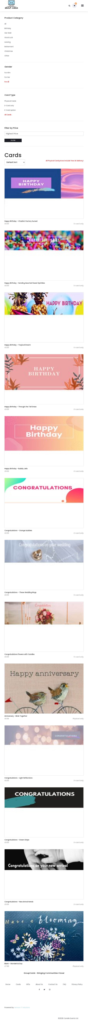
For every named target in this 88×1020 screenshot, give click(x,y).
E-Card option (10, 110)
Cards (18, 984)
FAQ (64, 984)
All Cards (7, 115)
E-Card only (9, 105)
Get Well (7, 33)
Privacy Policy (77, 984)
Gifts (28, 984)
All (5, 24)
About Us (39, 984)
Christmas (8, 51)
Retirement (9, 46)
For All (6, 82)
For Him (7, 72)
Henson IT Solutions (22, 1007)
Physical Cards (10, 101)
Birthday (7, 28)
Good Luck (8, 37)
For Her (7, 77)
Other (6, 56)
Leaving (7, 42)
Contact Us (52, 984)
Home (8, 984)
